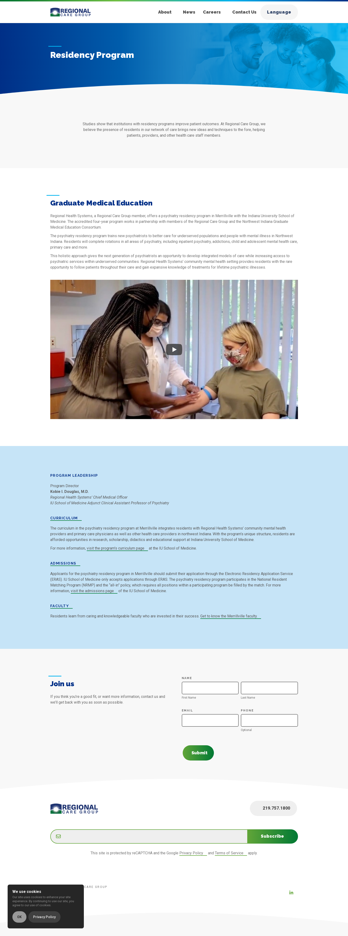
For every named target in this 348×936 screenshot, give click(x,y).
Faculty (59, 606)
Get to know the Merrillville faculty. (228, 616)
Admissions (63, 563)
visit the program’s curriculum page (115, 548)
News (189, 12)
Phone (247, 710)
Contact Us (244, 12)
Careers (212, 12)
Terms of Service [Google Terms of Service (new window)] (229, 853)
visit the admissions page (92, 591)
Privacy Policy (44, 917)
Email (189, 710)
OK (19, 917)
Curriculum (64, 518)
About (164, 12)
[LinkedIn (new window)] (291, 892)
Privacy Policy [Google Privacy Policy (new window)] (191, 853)
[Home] (74, 12)
